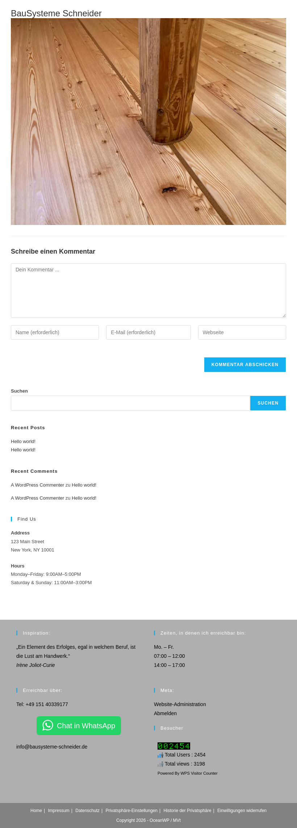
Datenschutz (87, 810)
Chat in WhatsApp (86, 726)
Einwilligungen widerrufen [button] (242, 810)
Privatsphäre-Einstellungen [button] (131, 810)
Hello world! (23, 441)
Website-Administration (180, 704)
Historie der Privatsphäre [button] (187, 810)
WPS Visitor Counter (198, 773)
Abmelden (165, 713)
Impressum (59, 810)
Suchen (19, 391)
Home (36, 810)
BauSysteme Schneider (56, 13)
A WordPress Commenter (37, 485)
